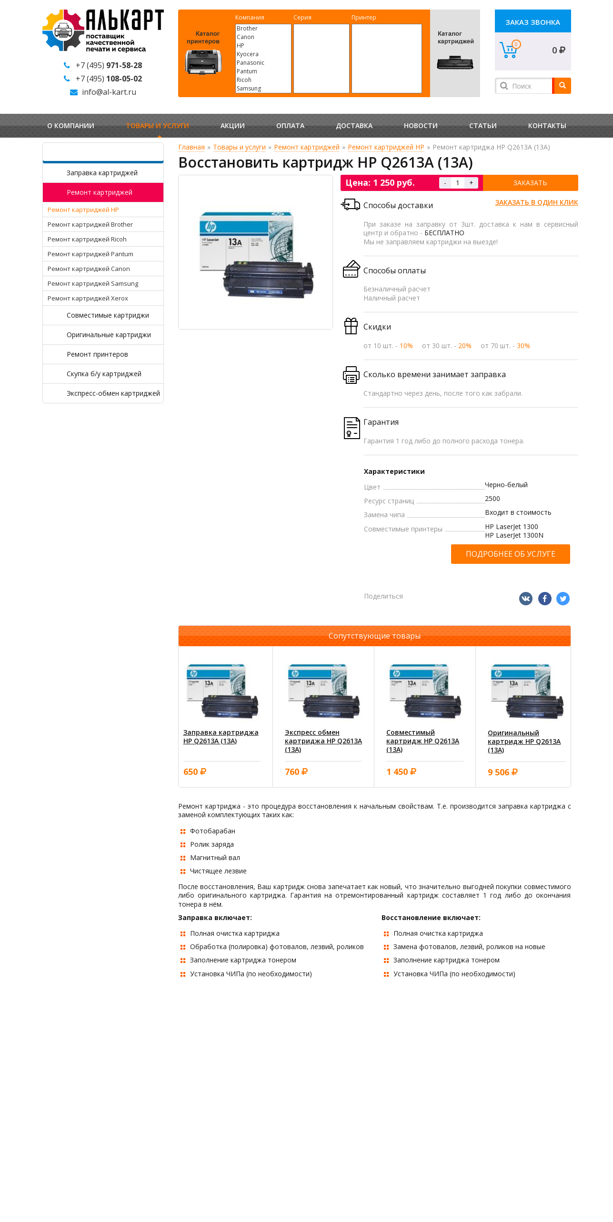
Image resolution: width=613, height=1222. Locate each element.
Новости (421, 125)
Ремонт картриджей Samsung (93, 283)
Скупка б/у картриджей (104, 373)
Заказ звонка (532, 22)
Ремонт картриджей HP (83, 209)
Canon (263, 37)
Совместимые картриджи (108, 315)
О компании (70, 125)
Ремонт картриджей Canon (89, 268)
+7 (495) (109, 65)
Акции (233, 125)
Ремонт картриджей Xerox (88, 298)
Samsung (263, 88)
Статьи (483, 125)
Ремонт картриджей (99, 192)
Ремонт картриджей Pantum (90, 254)
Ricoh (263, 80)
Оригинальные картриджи (109, 334)
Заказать (530, 182)
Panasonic (263, 63)
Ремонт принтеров (97, 354)
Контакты (547, 125)
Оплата (290, 125)
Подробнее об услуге (510, 554)
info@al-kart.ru (109, 92)
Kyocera (263, 54)
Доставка (354, 125)
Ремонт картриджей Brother (90, 224)
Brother (263, 28)
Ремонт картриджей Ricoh (87, 239)
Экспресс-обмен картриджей (113, 393)
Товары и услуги (157, 125)
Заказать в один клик (536, 202)
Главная (191, 146)
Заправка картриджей (102, 172)
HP (263, 45)
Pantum (263, 71)
